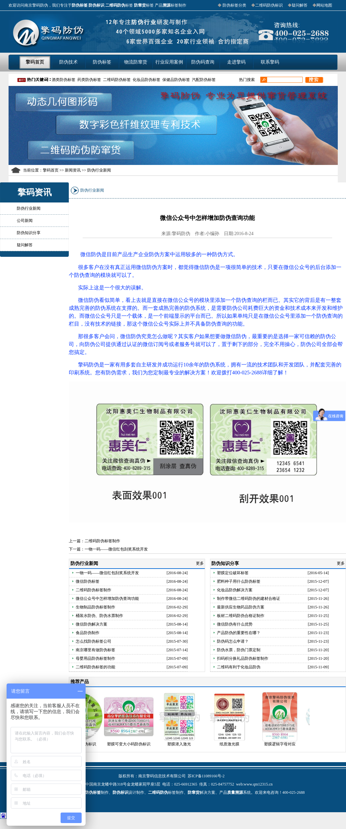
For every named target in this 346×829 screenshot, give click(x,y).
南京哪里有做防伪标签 (95, 650)
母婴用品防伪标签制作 (95, 658)
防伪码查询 (202, 62)
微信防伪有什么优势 (235, 624)
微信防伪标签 (87, 581)
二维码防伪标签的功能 (95, 667)
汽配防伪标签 (204, 79)
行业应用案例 (169, 62)
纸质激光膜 (233, 744)
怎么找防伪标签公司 (93, 641)
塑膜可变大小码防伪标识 (132, 744)
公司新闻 (25, 220)
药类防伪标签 (89, 79)
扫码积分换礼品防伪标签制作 (242, 658)
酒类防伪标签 (63, 79)
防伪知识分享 (28, 232)
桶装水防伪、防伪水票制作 (99, 615)
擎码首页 (35, 62)
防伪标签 (102, 62)
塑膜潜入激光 (183, 744)
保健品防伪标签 (176, 79)
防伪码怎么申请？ (233, 641)
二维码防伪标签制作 (102, 541)
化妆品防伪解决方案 (235, 590)
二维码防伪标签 (117, 79)
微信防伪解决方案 (91, 624)
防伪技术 (68, 62)
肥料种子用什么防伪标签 (238, 581)
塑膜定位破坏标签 (233, 573)
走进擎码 (236, 62)
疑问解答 (299, 5)
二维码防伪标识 (269, 5)
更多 (200, 563)
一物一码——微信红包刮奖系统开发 (116, 549)
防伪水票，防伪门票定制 (238, 650)
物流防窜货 (135, 62)
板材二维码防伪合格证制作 (240, 615)
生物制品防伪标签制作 (95, 607)
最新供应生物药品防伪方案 (240, 607)
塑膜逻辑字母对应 (284, 744)
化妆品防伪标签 (146, 79)
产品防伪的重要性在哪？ (238, 632)
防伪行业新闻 (28, 208)
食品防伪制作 (87, 632)
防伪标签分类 (234, 5)
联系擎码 (270, 62)
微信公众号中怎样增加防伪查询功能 (107, 598)
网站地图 (324, 5)
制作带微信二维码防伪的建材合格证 (248, 598)
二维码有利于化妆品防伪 (238, 667)
